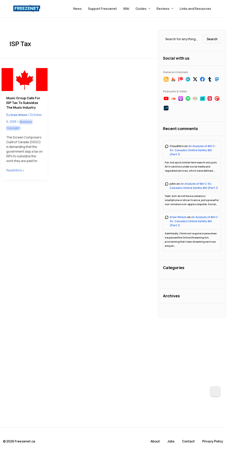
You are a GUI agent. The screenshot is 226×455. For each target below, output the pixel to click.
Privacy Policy (212, 441)
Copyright (12, 128)
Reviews (164, 8)
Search (212, 39)
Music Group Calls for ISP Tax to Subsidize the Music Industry (23, 103)
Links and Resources (195, 8)
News (77, 8)
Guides (142, 8)
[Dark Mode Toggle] (215, 391)
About (155, 441)
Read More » (15, 170)
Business (26, 122)
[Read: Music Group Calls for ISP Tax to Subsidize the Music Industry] (24, 79)
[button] (148, 9)
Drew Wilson (178, 217)
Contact (188, 441)
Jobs (171, 441)
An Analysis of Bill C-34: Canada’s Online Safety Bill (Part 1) (193, 150)
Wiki (126, 8)
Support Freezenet (102, 8)
